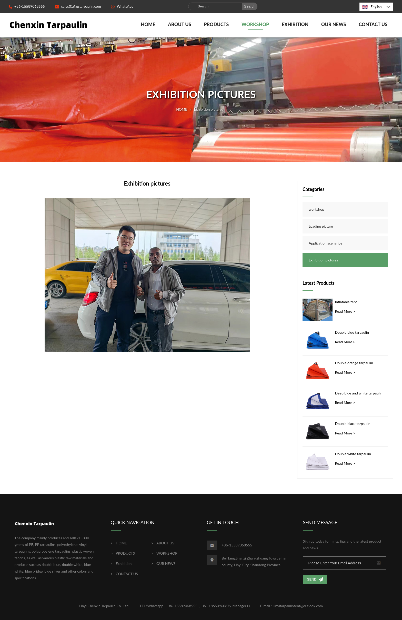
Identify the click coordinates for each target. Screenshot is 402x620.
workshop (316, 209)
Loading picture (321, 226)
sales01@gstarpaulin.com (78, 6)
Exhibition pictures (208, 109)
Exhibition (295, 24)
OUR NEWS (333, 24)
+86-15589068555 (27, 6)
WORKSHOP (255, 24)
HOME (148, 24)
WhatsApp (122, 6)
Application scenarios (325, 243)
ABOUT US (179, 24)
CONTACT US (373, 24)
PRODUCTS (216, 24)
